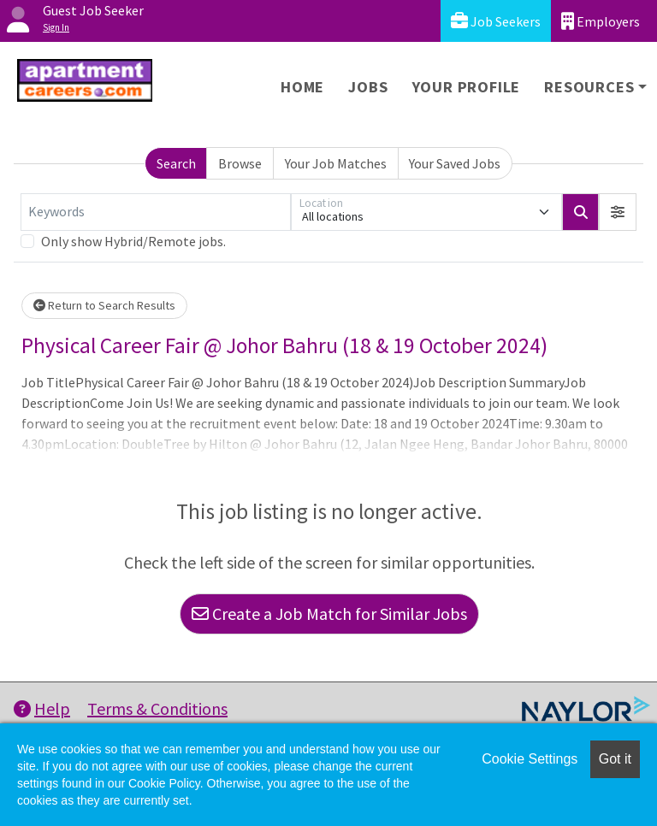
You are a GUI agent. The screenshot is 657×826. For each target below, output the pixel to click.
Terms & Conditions (157, 708)
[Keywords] (156, 212)
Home (302, 87)
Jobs (368, 87)
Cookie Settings (529, 759)
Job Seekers (496, 21)
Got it (615, 759)
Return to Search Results (104, 305)
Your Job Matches (336, 163)
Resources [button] (589, 87)
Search (176, 163)
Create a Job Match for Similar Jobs (329, 613)
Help (42, 708)
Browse (240, 163)
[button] (617, 212)
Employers (600, 21)
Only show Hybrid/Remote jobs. (133, 241)
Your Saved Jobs (454, 163)
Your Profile (466, 87)
